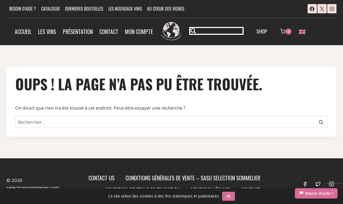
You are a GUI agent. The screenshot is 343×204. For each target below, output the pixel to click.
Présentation (78, 31)
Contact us (101, 178)
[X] (322, 8)
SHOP (261, 31)
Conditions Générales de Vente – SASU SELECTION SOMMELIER (192, 178)
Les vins (47, 31)
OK (229, 196)
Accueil (23, 31)
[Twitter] (318, 184)
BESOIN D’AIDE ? (22, 8)
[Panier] (286, 32)
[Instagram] (331, 8)
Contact (108, 31)
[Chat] (316, 193)
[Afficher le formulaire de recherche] (216, 31)
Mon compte (139, 31)
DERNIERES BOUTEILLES (84, 8)
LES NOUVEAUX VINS (125, 8)
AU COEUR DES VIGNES (165, 8)
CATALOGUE (50, 8)
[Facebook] (312, 8)
